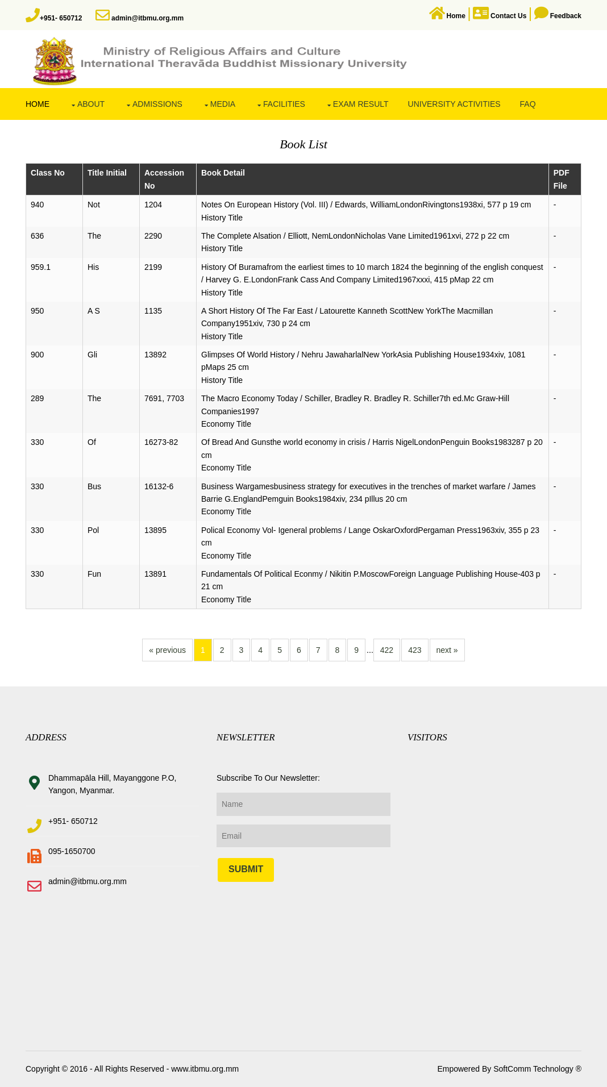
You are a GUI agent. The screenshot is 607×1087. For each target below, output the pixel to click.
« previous (167, 650)
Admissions (157, 104)
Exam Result (361, 104)
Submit (245, 869)
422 (386, 650)
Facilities (284, 104)
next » (447, 650)
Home (37, 104)
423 (414, 650)
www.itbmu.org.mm (204, 1068)
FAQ (528, 104)
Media (222, 104)
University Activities (454, 104)
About (91, 104)
